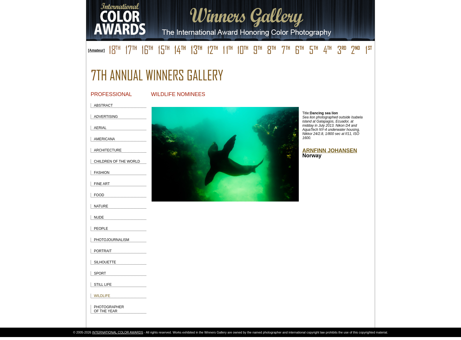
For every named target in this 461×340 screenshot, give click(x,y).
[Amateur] (96, 50)
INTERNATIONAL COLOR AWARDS (117, 332)
